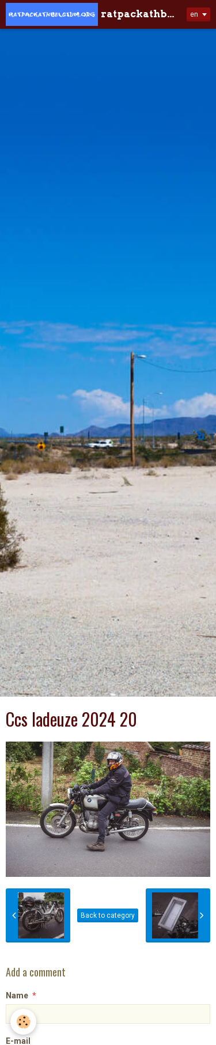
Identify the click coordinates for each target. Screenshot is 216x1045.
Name (17, 995)
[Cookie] (23, 1022)
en (194, 14)
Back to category (108, 915)
